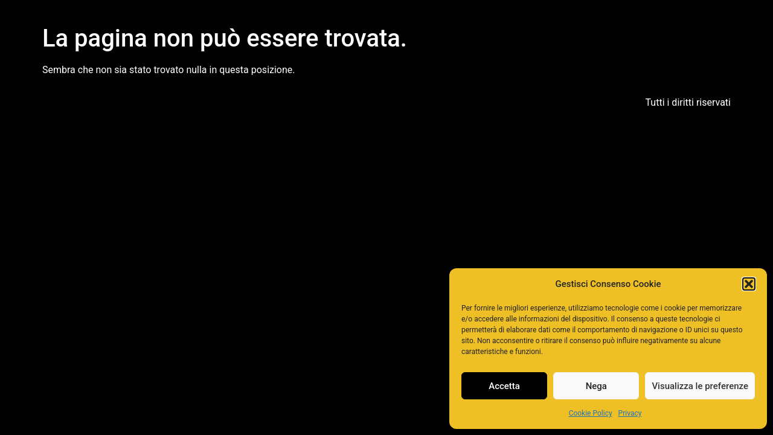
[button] (749, 284)
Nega (596, 386)
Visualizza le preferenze (700, 386)
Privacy (630, 413)
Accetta (504, 386)
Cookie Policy (590, 413)
